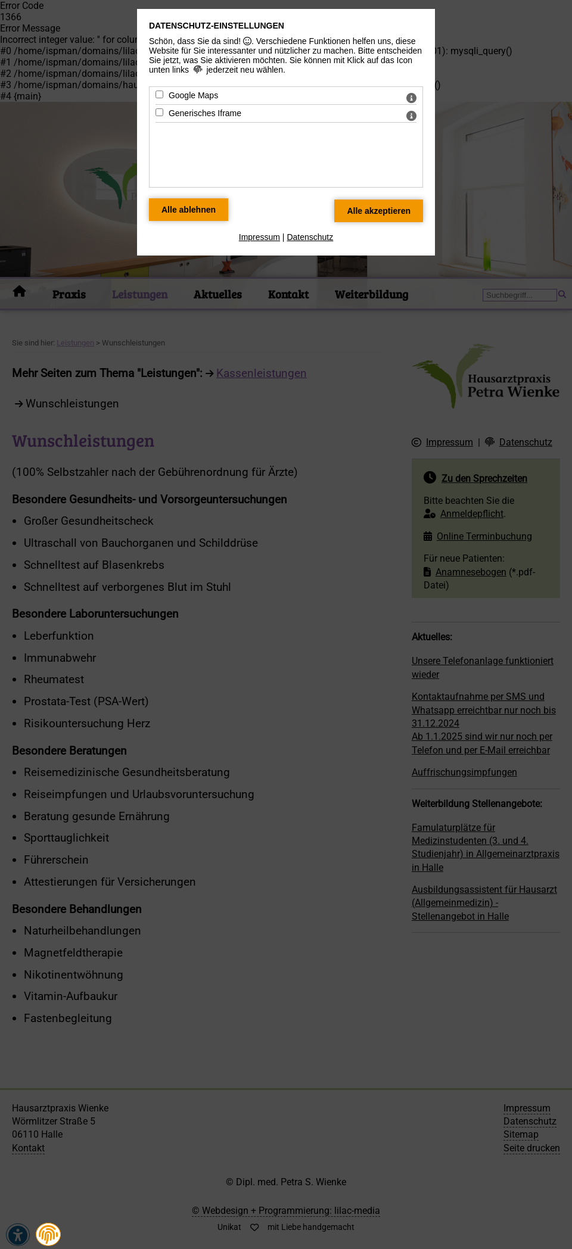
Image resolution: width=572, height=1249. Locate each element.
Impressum (259, 237)
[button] (48, 1234)
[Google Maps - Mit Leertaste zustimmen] (159, 94)
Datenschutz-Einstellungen (216, 25)
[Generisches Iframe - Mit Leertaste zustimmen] (159, 112)
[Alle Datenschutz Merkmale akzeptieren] (378, 211)
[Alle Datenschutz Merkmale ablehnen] (188, 209)
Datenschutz (310, 237)
